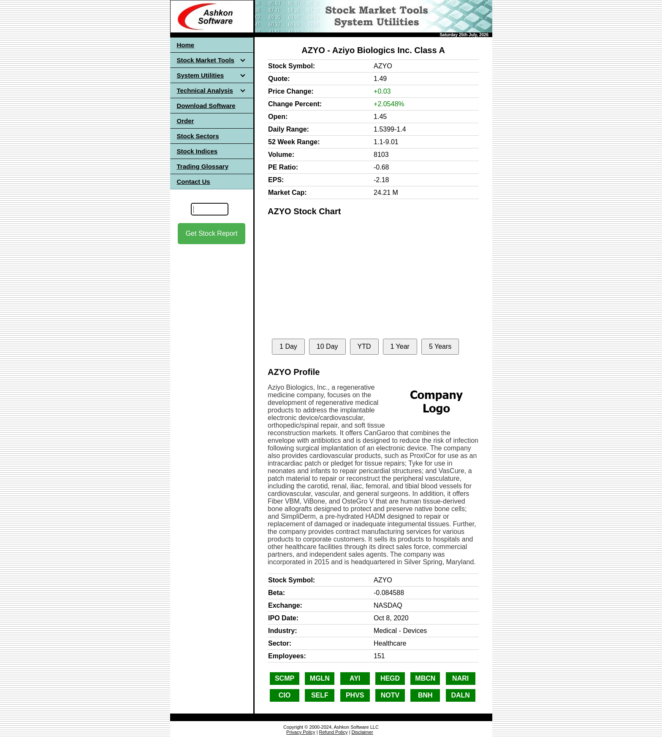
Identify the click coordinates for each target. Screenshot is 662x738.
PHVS (355, 695)
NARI (460, 678)
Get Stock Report (212, 233)
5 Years (440, 346)
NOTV (390, 695)
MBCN (425, 678)
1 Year (400, 346)
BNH (425, 695)
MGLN (320, 678)
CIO (284, 695)
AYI (355, 678)
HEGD (390, 678)
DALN (460, 695)
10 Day (327, 346)
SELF (319, 695)
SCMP (284, 678)
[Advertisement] (211, 320)
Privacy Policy (300, 732)
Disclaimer (362, 732)
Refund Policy (333, 732)
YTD (364, 346)
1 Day (288, 346)
